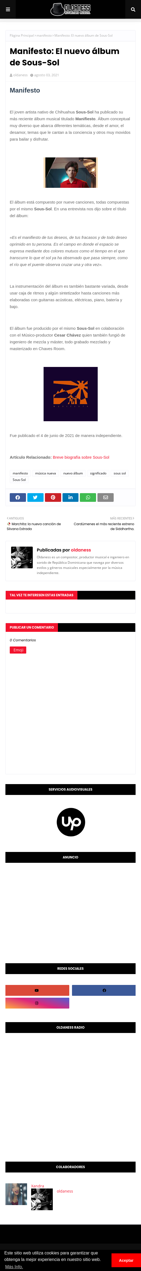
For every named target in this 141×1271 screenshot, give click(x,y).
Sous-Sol (19, 479)
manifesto (44, 35)
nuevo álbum (73, 473)
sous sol (120, 473)
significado (98, 473)
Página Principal (22, 35)
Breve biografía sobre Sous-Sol (81, 457)
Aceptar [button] (126, 1260)
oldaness (20, 74)
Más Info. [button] (14, 1266)
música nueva (45, 473)
